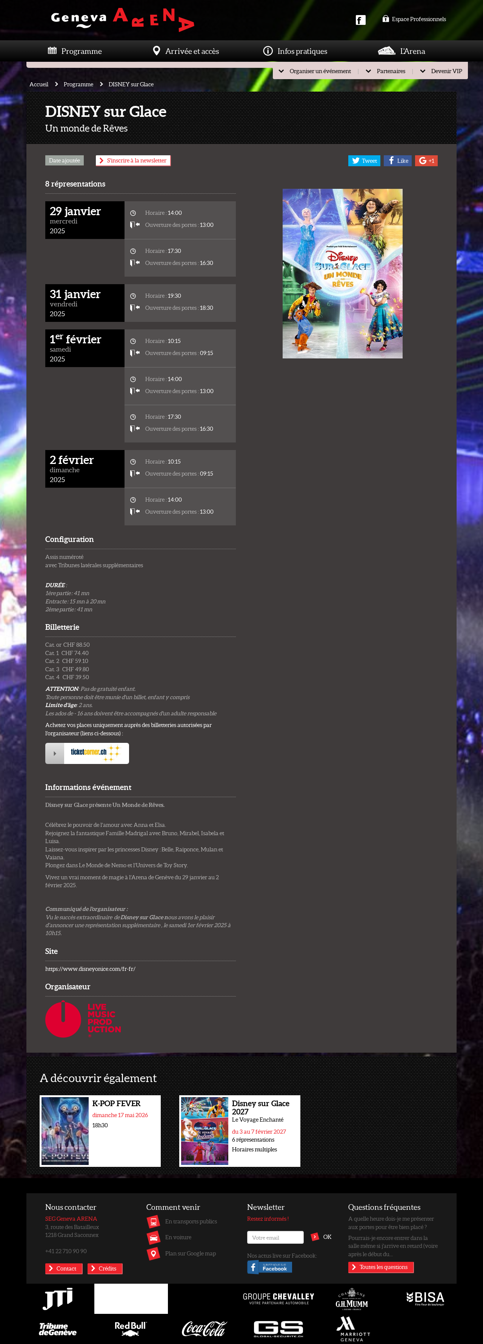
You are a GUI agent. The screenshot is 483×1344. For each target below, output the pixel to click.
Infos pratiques (302, 50)
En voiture (178, 1237)
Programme (82, 50)
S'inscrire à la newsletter (136, 160)
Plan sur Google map (190, 1253)
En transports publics (191, 1221)
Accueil (38, 84)
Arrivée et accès (192, 50)
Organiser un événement (320, 70)
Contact (66, 1268)
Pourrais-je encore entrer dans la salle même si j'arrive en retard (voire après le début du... (393, 1245)
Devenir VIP (446, 70)
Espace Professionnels (414, 18)
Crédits (107, 1268)
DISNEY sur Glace (131, 84)
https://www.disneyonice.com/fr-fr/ (90, 968)
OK (327, 1236)
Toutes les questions (384, 1266)
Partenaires (391, 70)
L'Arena (412, 50)
